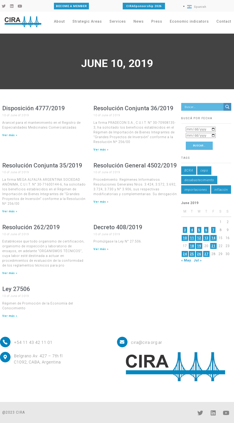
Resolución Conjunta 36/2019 (133, 108)
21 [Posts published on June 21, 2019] (213, 246)
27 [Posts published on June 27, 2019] (206, 254)
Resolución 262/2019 (31, 227)
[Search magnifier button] (227, 107)
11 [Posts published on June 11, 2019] (192, 238)
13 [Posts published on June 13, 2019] (206, 238)
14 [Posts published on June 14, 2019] (213, 238)
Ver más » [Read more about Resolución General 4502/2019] (101, 201)
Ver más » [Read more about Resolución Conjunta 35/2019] (9, 211)
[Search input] (203, 107)
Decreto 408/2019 (117, 227)
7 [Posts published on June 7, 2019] (213, 230)
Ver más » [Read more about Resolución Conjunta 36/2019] (101, 149)
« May (186, 260)
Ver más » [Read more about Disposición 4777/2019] (9, 135)
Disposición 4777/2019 (33, 108)
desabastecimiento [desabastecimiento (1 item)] (199, 180)
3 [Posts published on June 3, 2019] (185, 230)
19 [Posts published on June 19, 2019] (199, 246)
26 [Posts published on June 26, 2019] (199, 254)
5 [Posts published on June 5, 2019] (199, 230)
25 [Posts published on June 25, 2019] (192, 254)
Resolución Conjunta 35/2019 (42, 165)
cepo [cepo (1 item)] (204, 170)
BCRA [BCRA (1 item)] (188, 170)
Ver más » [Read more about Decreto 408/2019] (101, 249)
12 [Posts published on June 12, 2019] (199, 238)
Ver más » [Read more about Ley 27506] (9, 316)
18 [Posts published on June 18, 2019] (192, 246)
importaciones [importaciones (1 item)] (195, 189)
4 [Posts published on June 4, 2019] (192, 230)
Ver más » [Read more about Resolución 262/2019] (9, 273)
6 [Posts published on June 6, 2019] (206, 230)
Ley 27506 (16, 289)
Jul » (198, 260)
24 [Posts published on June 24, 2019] (185, 254)
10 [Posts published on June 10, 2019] (185, 238)
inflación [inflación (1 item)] (221, 189)
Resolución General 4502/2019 (135, 165)
